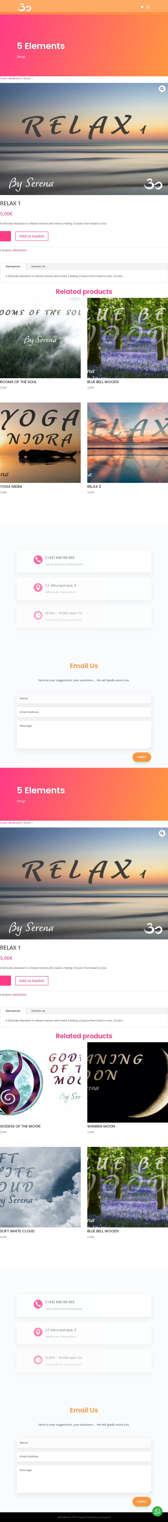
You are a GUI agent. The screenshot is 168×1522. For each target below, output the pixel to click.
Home (3, 78)
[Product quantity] (5, 236)
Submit (142, 757)
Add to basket (31, 236)
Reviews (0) (38, 266)
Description (13, 266)
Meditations (15, 78)
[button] (162, 88)
